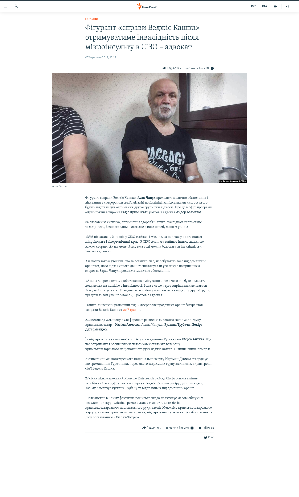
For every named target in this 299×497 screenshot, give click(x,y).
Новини (91, 19)
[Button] (171, 68)
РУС (253, 6)
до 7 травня (131, 310)
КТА (264, 6)
